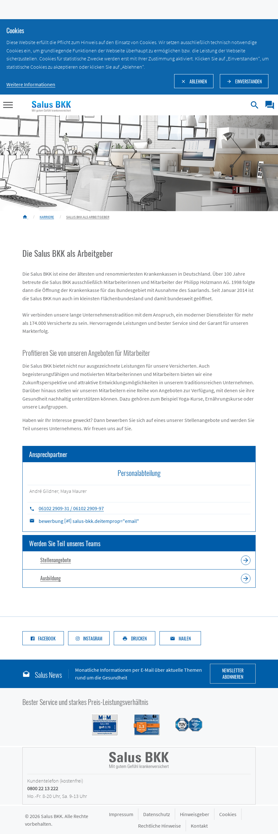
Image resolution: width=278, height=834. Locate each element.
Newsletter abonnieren (232, 673)
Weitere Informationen (30, 84)
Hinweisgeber (194, 814)
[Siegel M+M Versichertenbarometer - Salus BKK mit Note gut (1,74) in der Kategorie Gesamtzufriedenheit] (100, 724)
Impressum (121, 814)
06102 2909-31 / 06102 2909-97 (71, 508)
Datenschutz (156, 814)
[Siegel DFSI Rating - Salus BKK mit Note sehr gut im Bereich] (143, 724)
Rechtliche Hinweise (159, 826)
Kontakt (199, 826)
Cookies (227, 814)
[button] (8, 106)
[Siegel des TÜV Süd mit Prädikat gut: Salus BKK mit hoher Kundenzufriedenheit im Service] (185, 724)
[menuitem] (267, 105)
